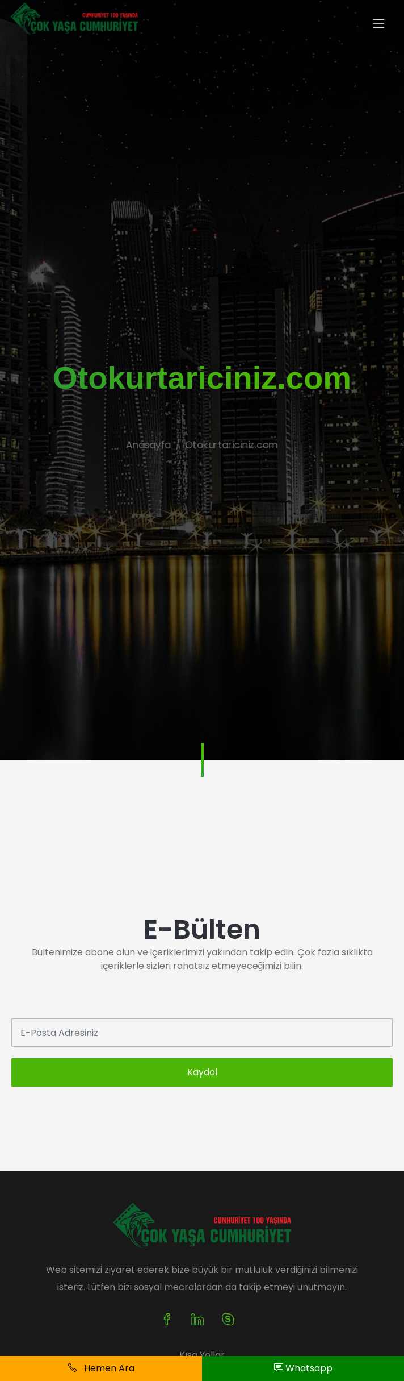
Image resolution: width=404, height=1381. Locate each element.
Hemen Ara (101, 1368)
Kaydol (202, 1072)
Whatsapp (303, 1368)
